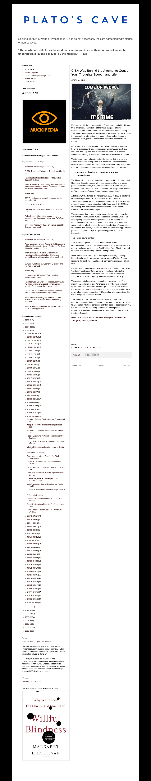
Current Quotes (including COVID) (38, 76)
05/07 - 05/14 (32, 540)
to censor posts (105, 268)
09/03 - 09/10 (32, 385)
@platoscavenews (44, 642)
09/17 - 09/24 (32, 378)
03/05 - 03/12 (32, 571)
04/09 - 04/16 (32, 554)
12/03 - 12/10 (32, 347)
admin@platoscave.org (31, 682)
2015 (27, 631)
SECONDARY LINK (93, 347)
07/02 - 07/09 (32, 416)
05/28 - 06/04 (32, 530)
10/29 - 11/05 (32, 361)
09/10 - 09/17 (32, 382)
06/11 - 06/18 (32, 523)
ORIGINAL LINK (78, 80)
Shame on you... (31, 193)
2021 (27, 610)
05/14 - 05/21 (32, 537)
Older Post (126, 366)
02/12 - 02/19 (32, 582)
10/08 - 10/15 (32, 368)
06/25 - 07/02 (32, 516)
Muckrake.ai (29, 69)
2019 (27, 617)
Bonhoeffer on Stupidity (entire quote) (39, 167)
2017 (27, 624)
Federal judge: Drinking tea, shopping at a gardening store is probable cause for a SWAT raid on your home (44, 218)
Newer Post (76, 366)
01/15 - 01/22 (32, 596)
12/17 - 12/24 (32, 340)
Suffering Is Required (35, 495)
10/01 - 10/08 (32, 371)
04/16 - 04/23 (32, 551)
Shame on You (30, 78)
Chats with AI (30, 82)
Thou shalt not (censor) (36, 453)
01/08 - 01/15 (32, 599)
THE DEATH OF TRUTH (34, 205)
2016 (27, 628)
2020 (27, 614)
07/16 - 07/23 (32, 409)
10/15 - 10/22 (32, 365)
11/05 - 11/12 (32, 358)
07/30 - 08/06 (32, 402)
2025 (27, 323)
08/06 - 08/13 (32, 399)
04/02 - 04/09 (32, 558)
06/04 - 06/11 (32, 527)
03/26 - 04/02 (32, 561)
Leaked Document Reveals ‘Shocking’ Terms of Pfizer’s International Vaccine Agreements (43, 292)
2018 (27, 621)
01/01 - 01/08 (32, 602)
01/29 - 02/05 (32, 589)
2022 (27, 607)
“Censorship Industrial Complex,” (89, 289)
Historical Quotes (31, 72)
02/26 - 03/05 (32, 575)
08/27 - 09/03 (32, 389)
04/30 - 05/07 (32, 544)
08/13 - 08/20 (32, 395)
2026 (27, 320)
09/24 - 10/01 (32, 375)
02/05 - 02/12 (32, 585)
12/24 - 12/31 (32, 337)
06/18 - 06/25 (32, 520)
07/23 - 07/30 (32, 406)
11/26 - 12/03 (32, 351)
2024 (27, 327)
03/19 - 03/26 (32, 565)
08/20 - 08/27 (32, 392)
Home (101, 366)
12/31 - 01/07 (32, 333)
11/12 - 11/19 (32, 354)
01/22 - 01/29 (32, 592)
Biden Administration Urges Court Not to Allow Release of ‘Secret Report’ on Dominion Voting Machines (43, 300)
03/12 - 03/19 (32, 568)
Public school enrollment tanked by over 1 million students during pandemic (44, 307)
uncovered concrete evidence (102, 245)
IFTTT (77, 344)
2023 (27, 330)
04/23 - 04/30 (32, 547)
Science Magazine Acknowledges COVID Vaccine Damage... (43, 479)
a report (121, 146)
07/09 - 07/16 (32, 413)
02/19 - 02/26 (32, 578)
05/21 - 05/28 (32, 533)
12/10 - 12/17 (32, 344)
